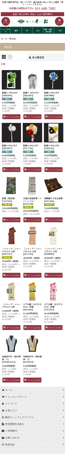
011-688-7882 (45, 8)
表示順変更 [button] (36, 57)
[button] (5, 21)
